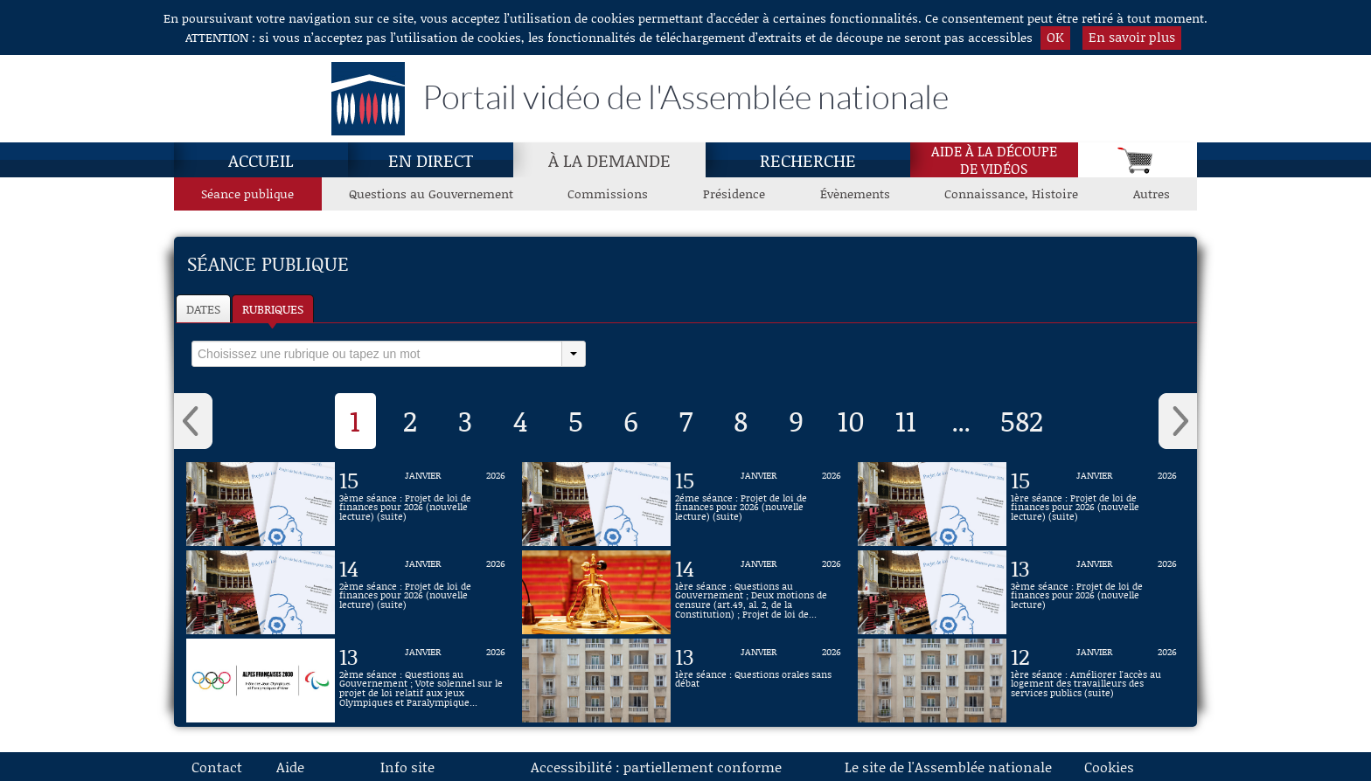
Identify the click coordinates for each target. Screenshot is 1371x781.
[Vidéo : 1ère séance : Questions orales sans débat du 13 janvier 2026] (758, 680)
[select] (376, 354)
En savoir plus (1132, 36)
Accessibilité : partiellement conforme (656, 767)
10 (851, 420)
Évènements (855, 193)
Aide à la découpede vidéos (994, 159)
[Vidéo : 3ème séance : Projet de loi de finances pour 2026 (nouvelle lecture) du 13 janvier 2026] (1093, 592)
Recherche (808, 160)
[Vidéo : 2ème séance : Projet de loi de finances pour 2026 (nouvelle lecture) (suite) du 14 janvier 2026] (422, 592)
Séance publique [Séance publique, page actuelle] (247, 193)
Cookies (1109, 767)
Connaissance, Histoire (1011, 193)
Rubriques (272, 309)
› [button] (1178, 421)
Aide (290, 767)
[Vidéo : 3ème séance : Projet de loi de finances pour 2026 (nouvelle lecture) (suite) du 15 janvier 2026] (422, 504)
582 (1021, 420)
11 (905, 420)
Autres (1151, 193)
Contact (216, 767)
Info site (407, 767)
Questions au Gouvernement (431, 193)
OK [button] (1055, 36)
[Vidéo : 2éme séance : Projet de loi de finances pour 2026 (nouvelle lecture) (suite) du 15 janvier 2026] (758, 504)
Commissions (607, 193)
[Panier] (1137, 159)
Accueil (261, 160)
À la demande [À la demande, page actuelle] (609, 160)
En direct (430, 160)
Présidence (734, 193)
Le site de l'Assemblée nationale (948, 767)
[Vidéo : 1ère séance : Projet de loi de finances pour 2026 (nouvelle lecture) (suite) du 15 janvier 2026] (1093, 504)
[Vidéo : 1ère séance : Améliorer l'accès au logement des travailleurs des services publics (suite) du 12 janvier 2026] (1093, 680)
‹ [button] (193, 421)
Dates (203, 309)
